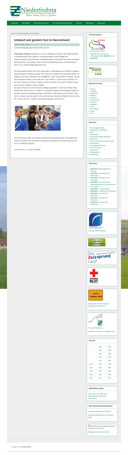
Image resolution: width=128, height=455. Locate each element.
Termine (79, 23)
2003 (109, 371)
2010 (109, 347)
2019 (100, 350)
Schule (92, 111)
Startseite (14, 23)
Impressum (101, 23)
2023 (91, 371)
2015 (100, 364)
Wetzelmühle (94, 154)
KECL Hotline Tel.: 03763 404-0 (97, 394)
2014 (100, 367)
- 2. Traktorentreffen (100, 189)
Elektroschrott (92, 398)
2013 (100, 371)
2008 (109, 354)
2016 (100, 361)
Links (92, 113)
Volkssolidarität (94, 152)
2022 (91, 374)
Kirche (92, 107)
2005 (109, 364)
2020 (100, 347)
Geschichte (93, 102)
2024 (91, 367)
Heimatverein (94, 134)
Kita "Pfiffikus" (94, 109)
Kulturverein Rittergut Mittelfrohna (100, 137)
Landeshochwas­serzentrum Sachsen (99, 411)
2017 (100, 357)
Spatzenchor (94, 150)
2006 (109, 361)
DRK (91, 132)
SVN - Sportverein (95, 148)
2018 (100, 354)
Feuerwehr (93, 98)
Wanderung (93, 93)
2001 (109, 378)
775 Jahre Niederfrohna (95, 328)
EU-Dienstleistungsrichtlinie (62, 23)
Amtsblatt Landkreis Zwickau (97, 231)
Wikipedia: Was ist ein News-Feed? (99, 432)
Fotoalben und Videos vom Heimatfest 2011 (101, 331)
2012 (100, 374)
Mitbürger (93, 95)
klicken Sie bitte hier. (98, 428)
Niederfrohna (26, 447)
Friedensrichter (94, 100)
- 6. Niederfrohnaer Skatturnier (103, 191)
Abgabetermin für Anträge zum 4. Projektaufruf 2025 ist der (102, 56)
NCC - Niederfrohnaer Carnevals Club (101, 141)
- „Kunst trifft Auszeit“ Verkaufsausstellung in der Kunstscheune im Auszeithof (102, 184)
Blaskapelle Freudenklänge (98, 130)
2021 (91, 378)
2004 (109, 367)
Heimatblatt (26, 23)
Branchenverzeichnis (41, 23)
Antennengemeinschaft (97, 128)
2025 (91, 364)
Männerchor (94, 139)
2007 (109, 357)
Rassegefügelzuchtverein (98, 145)
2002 (109, 374)
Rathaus (92, 89)
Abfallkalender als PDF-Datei (97, 396)
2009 (109, 350)
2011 (100, 378)
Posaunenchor (94, 143)
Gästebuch (93, 104)
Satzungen (89, 23)
